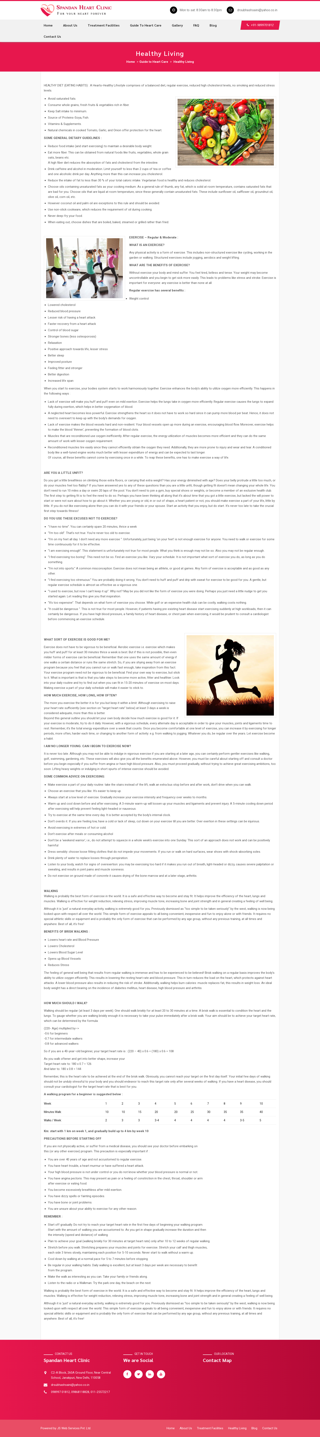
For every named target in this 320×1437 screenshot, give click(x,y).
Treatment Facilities (104, 25)
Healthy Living (183, 62)
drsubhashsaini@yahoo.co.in (257, 10)
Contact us (52, 36)
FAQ (196, 25)
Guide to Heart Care (145, 25)
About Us (186, 1428)
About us (70, 25)
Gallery (177, 25)
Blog (213, 25)
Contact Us (269, 1428)
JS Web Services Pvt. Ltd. (74, 1428)
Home (48, 25)
